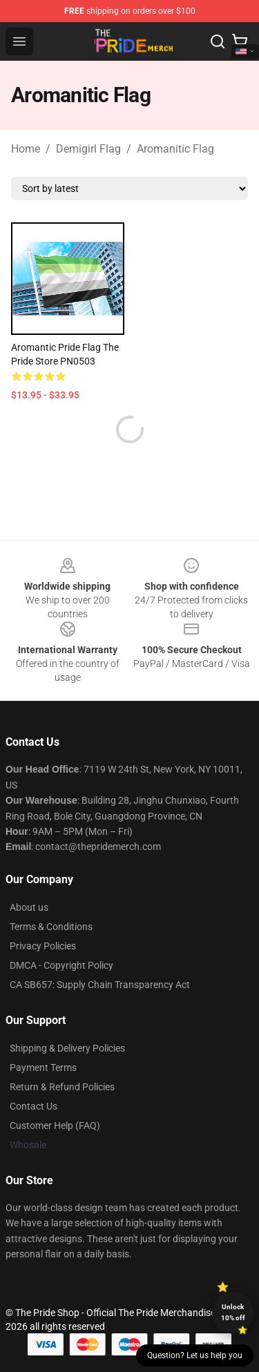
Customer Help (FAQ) (55, 1125)
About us (29, 907)
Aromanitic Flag (175, 148)
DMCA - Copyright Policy (61, 965)
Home (25, 148)
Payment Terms (43, 1067)
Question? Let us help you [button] (194, 1355)
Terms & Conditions (51, 926)
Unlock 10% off (233, 1312)
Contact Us (33, 1106)
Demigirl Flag (88, 148)
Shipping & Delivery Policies (67, 1048)
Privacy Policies (43, 945)
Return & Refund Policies (62, 1086)
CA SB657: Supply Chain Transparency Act (100, 984)
